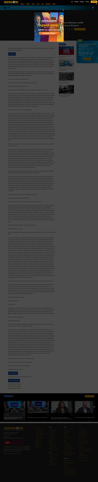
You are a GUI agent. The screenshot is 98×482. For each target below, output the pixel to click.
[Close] (63, 10)
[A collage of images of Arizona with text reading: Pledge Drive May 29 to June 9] (49, 13)
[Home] (11, 2)
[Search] (96, 4)
